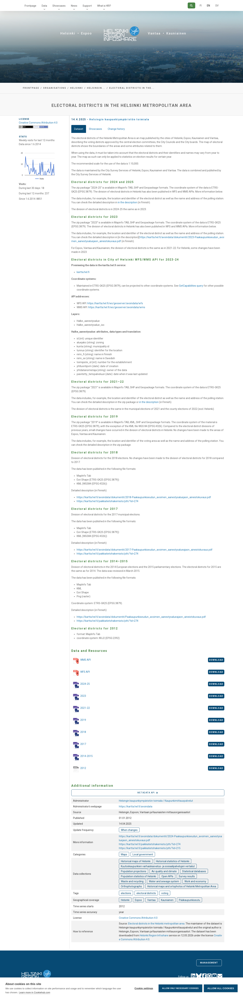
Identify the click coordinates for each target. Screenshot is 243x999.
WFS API (80, 673)
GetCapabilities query (191, 285)
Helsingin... (96, 88)
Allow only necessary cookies (180, 988)
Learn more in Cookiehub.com (34, 992)
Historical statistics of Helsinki (172, 861)
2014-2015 (82, 757)
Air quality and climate (164, 871)
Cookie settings (143, 988)
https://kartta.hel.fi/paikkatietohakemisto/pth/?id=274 (107, 501)
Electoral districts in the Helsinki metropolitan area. (157, 923)
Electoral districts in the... (131, 88)
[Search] (191, 5)
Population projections (133, 871)
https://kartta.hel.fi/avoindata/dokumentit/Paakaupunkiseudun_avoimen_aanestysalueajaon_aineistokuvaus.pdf (141, 616)
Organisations (54, 88)
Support (87, 5)
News (74, 5)
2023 (78, 697)
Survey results (187, 876)
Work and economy (195, 881)
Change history (116, 129)
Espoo (86, 33)
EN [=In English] (208, 5)
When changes (129, 830)
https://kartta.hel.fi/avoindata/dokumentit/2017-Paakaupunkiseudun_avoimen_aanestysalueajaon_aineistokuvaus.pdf (144, 549)
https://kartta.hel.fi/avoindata (135, 806)
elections (126, 893)
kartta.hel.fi (83, 272)
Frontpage (30, 5)
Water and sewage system (164, 881)
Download (216, 660)
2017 (78, 745)
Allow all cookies (220, 988)
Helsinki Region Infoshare (154, 935)
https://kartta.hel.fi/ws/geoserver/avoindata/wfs (115, 303)
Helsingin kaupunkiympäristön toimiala (119, 119)
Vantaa (154, 33)
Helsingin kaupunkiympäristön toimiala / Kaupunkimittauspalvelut (156, 800)
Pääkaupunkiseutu (189, 900)
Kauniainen (176, 33)
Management (209, 962)
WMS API (81, 661)
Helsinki (67, 33)
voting (164, 893)
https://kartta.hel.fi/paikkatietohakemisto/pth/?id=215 (149, 848)
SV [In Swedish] (217, 5)
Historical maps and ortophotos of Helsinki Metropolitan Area (181, 886)
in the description (127, 202)
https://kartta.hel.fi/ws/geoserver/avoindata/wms (116, 307)
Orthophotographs (131, 886)
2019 (78, 721)
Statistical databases (194, 871)
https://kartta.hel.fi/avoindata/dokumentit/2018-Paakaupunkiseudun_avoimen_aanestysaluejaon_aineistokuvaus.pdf (144, 497)
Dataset (78, 129)
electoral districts (146, 893)
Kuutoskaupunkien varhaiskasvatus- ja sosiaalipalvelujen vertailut (158, 866)
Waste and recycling (132, 881)
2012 (78, 769)
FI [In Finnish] (201, 5)
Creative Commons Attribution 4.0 (138, 917)
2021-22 (80, 709)
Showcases (59, 5)
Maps (124, 854)
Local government (143, 854)
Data (44, 5)
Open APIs (167, 876)
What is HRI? (104, 5)
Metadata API (147, 792)
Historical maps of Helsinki (136, 861)
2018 (78, 733)
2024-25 (80, 685)
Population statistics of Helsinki (138, 876)
